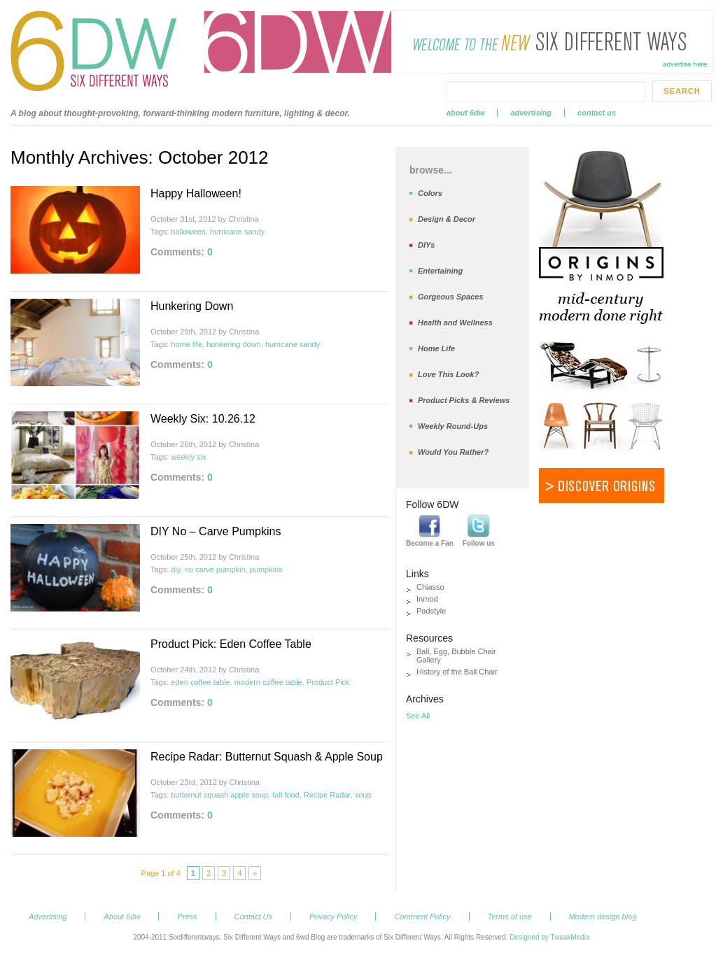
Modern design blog (603, 916)
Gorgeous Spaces (451, 296)
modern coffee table (268, 682)
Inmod (427, 599)
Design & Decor (446, 219)
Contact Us (596, 112)
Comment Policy (422, 916)
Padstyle (431, 611)
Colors (430, 193)
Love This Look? (448, 374)
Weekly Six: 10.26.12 (202, 419)
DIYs (426, 245)
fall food (286, 795)
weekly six (188, 457)
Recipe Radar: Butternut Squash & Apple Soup (266, 757)
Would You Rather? (453, 452)
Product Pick (328, 682)
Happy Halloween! (195, 193)
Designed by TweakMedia (549, 937)
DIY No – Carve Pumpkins (215, 531)
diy (175, 569)
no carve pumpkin (215, 569)
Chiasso (430, 587)
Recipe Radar (327, 795)
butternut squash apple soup (219, 795)
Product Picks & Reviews (464, 400)
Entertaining (440, 271)
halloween (188, 231)
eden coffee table (200, 682)
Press (187, 916)
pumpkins (266, 569)
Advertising (531, 112)
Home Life (436, 348)
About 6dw (465, 112)
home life (186, 344)
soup (363, 795)
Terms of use (510, 916)
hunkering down (233, 344)
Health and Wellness (455, 322)
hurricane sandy (237, 231)
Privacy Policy (333, 916)
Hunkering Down (191, 306)
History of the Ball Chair (457, 671)
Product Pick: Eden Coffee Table (230, 644)
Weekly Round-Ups (453, 426)
